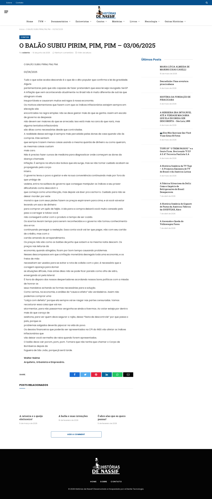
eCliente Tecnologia (134, 489)
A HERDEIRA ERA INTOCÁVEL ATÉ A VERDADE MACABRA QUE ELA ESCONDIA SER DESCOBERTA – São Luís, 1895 (175, 117)
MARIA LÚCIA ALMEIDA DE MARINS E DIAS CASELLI (174, 68)
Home (29, 21)
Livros (133, 21)
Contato (19, 2)
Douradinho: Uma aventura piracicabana (174, 83)
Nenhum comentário (63, 52)
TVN (40, 21)
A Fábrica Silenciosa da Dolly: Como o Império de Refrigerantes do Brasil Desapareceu (175, 187)
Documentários (59, 21)
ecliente (26, 52)
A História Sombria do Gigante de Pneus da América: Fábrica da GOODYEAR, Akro (176, 206)
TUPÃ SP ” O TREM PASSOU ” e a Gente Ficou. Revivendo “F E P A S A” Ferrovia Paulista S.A (176, 151)
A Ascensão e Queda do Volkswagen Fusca (171, 223)
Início (21, 29)
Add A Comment (76, 434)
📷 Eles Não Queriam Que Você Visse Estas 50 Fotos (175, 134)
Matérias (117, 21)
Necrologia (151, 21)
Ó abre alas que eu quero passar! (112, 417)
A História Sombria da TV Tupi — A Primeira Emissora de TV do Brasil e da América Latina (176, 169)
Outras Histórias (174, 21)
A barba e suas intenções (73, 416)
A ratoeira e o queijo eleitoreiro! (31, 417)
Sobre (9, 2)
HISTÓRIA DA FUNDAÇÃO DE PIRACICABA (175, 98)
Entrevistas (82, 21)
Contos (100, 21)
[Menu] (6, 12)
